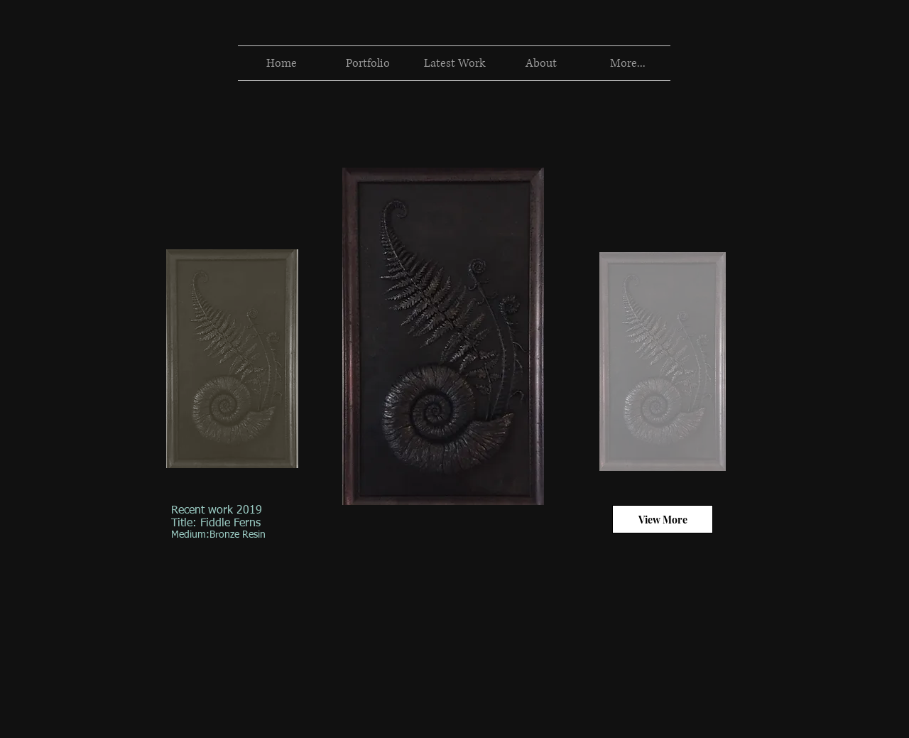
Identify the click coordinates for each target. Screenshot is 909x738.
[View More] (662, 519)
